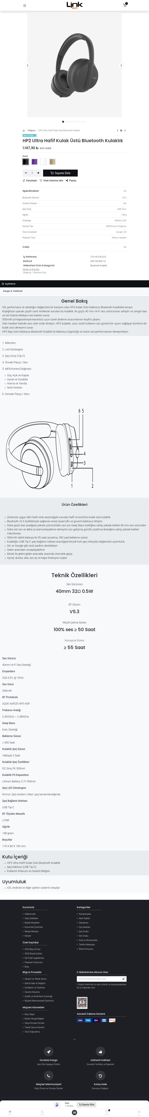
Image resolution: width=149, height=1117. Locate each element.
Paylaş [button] (71, 180)
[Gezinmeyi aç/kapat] (25, 5)
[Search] (42, 1112)
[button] (28, 65)
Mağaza (31, 130)
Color (26, 247)
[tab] (74, 291)
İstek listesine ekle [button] (51, 180)
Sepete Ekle (86, 1104)
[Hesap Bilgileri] (139, 1112)
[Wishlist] (107, 1112)
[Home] (10, 1112)
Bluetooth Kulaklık (98, 265)
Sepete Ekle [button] (60, 173)
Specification (31, 191)
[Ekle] (38, 173)
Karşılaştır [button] (30, 180)
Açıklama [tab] (8, 283)
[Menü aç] (74, 1112)
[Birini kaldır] (26, 173)
